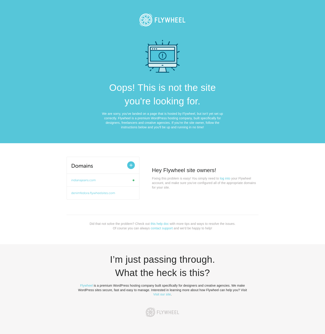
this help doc (160, 224)
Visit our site (162, 294)
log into (225, 178)
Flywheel (86, 285)
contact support (162, 228)
